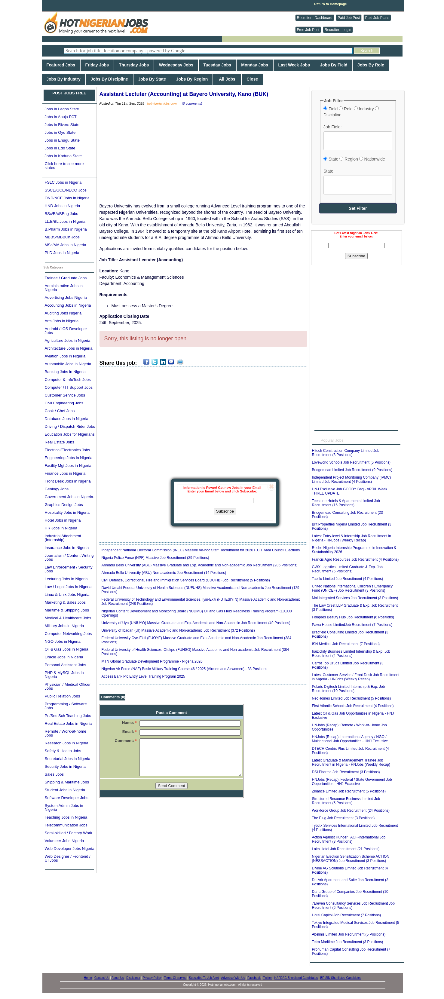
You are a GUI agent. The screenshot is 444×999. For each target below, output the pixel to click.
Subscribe (225, 511)
